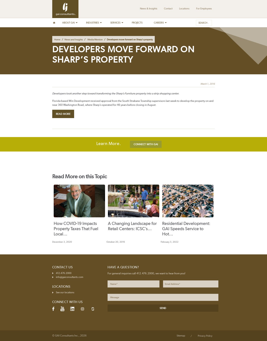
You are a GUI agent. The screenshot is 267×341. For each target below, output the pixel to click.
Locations (184, 8)
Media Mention (95, 39)
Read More (63, 113)
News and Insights (74, 39)
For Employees (204, 8)
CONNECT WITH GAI (146, 144)
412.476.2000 (63, 273)
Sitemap (181, 335)
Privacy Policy (205, 335)
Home (57, 39)
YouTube (62, 308)
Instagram (82, 309)
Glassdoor (93, 309)
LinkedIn (72, 309)
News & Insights (148, 8)
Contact (168, 8)
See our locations (65, 292)
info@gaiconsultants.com (69, 277)
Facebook (53, 309)
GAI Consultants (65, 9)
